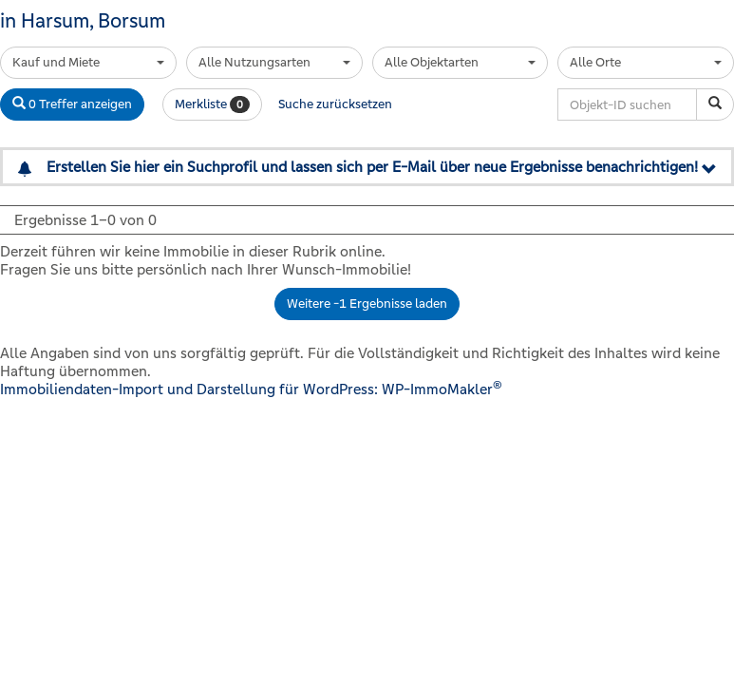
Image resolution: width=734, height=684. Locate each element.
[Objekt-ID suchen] (715, 104)
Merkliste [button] (212, 104)
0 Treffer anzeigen (72, 104)
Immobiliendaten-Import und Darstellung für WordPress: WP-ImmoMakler (251, 389)
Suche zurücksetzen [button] (335, 104)
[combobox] (88, 63)
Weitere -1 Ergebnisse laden (367, 303)
